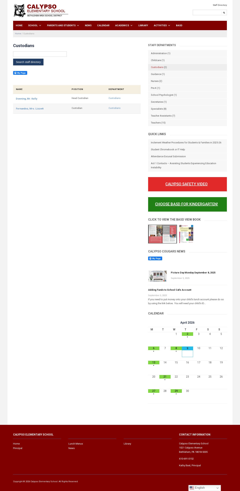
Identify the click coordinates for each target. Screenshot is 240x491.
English (197, 488)
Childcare (156, 60)
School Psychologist (162, 95)
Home (19, 25)
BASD (179, 25)
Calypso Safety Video (186, 184)
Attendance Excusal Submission (168, 156)
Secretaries (157, 101)
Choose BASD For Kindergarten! (186, 204)
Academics (122, 25)
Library (143, 25)
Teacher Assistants (161, 115)
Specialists (157, 108)
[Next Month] (221, 322)
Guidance (156, 74)
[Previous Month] (153, 322)
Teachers (156, 122)
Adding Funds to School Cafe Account (169, 289)
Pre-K (154, 88)
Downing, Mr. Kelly (26, 98)
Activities (160, 25)
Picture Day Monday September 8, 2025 (193, 272)
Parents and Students (61, 25)
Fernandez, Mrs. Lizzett (30, 108)
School (33, 25)
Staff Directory (220, 5)
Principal (17, 448)
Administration (159, 53)
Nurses (155, 81)
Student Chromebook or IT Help (168, 149)
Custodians (115, 98)
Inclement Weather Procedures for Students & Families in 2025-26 (186, 142)
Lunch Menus (75, 443)
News (88, 25)
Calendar (103, 25)
